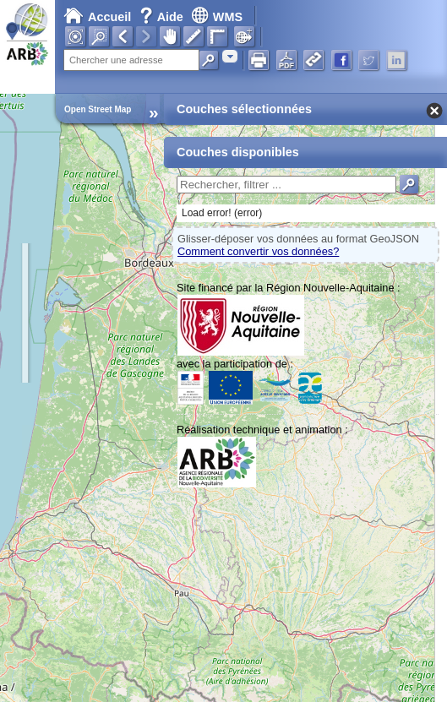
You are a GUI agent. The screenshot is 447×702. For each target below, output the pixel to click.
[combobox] (229, 56)
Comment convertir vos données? (258, 251)
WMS (217, 17)
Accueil (97, 17)
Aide (163, 17)
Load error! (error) (222, 213)
